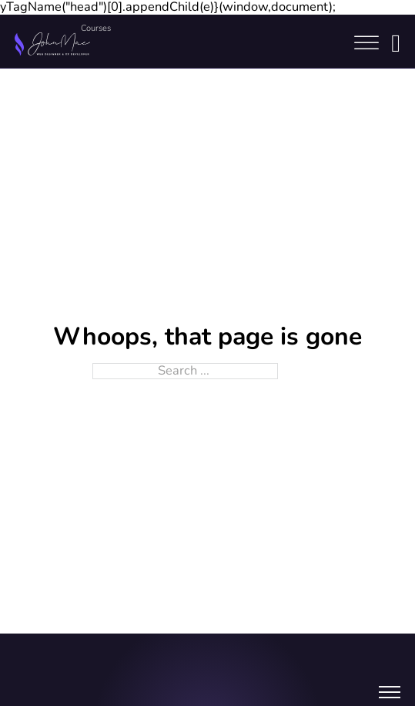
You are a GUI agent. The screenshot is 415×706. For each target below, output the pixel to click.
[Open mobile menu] (389, 694)
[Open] (366, 43)
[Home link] (52, 43)
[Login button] (395, 43)
